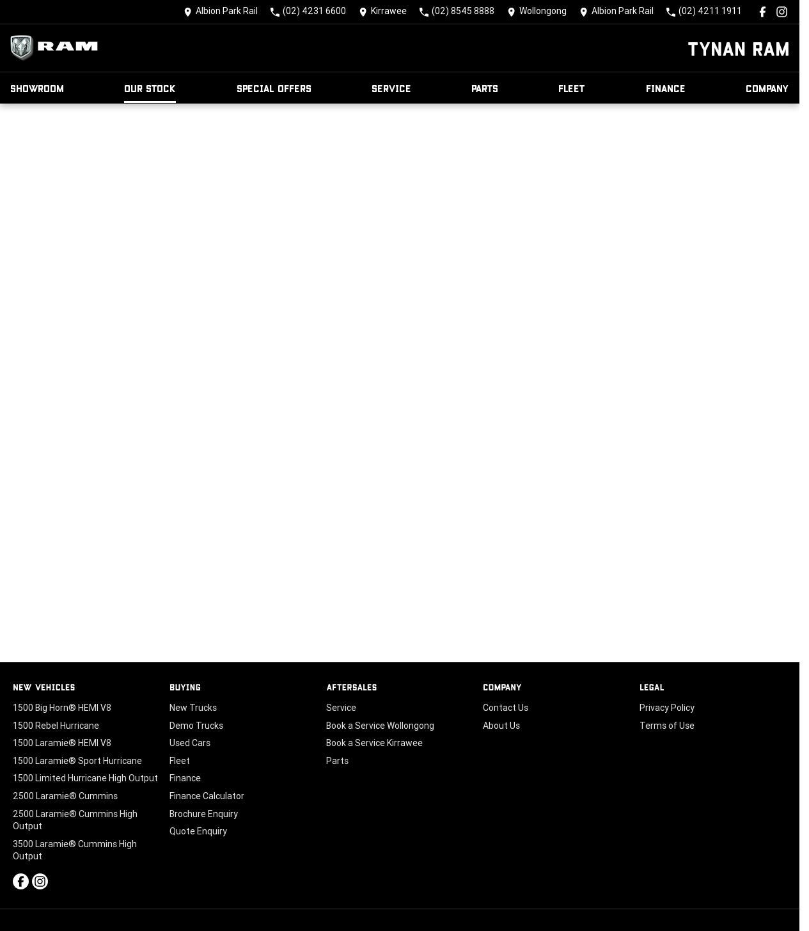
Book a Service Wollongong (380, 725)
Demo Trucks (196, 725)
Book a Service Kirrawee (374, 743)
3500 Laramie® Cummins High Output (75, 850)
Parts (484, 88)
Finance (666, 88)
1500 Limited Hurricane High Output (85, 778)
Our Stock (150, 88)
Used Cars (189, 743)
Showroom (37, 88)
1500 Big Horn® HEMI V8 (62, 707)
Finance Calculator (206, 796)
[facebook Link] (763, 12)
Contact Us (505, 707)
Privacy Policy (667, 707)
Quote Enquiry (198, 831)
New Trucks (193, 707)
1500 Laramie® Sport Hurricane (77, 761)
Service (391, 88)
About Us (501, 725)
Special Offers (274, 88)
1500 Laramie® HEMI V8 (62, 743)
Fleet (571, 88)
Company (767, 88)
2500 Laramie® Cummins (65, 796)
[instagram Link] (782, 12)
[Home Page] (58, 48)
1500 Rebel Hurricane (56, 725)
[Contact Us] (221, 12)
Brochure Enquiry (203, 814)
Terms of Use (667, 725)
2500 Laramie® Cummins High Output (75, 820)
